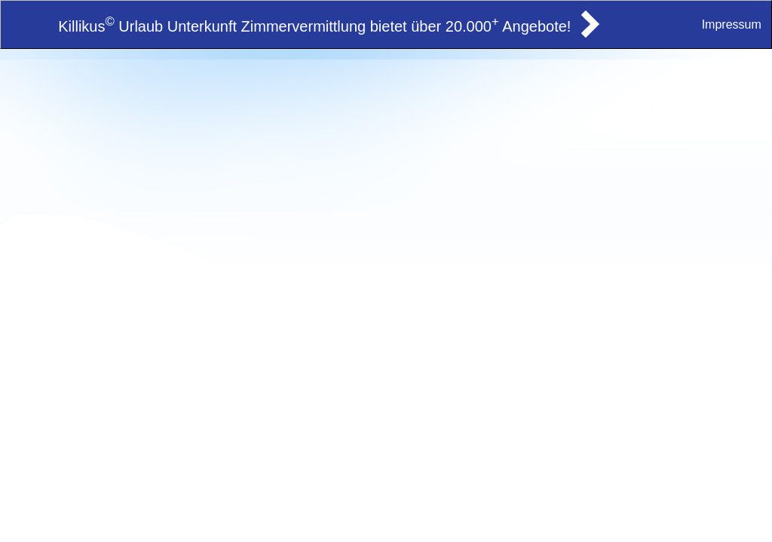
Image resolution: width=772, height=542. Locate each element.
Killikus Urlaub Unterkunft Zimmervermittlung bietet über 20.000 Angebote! (314, 26)
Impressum (731, 24)
